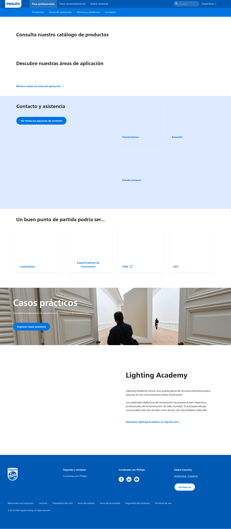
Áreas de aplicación (60, 12)
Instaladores (27, 266)
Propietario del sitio (62, 503)
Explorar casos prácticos (31, 326)
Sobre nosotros (99, 4)
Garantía (177, 137)
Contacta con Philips (75, 476)
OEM (127, 266)
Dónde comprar (131, 180)
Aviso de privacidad (110, 503)
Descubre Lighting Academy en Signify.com (154, 422)
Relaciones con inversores (21, 503)
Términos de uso (163, 503)
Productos (38, 12)
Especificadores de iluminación (88, 264)
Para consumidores (72, 4)
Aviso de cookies (86, 503)
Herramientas (130, 137)
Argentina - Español (186, 476)
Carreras (43, 503)
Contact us (184, 487)
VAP (175, 266)
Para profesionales (43, 4)
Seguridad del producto (137, 503)
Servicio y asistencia (88, 12)
